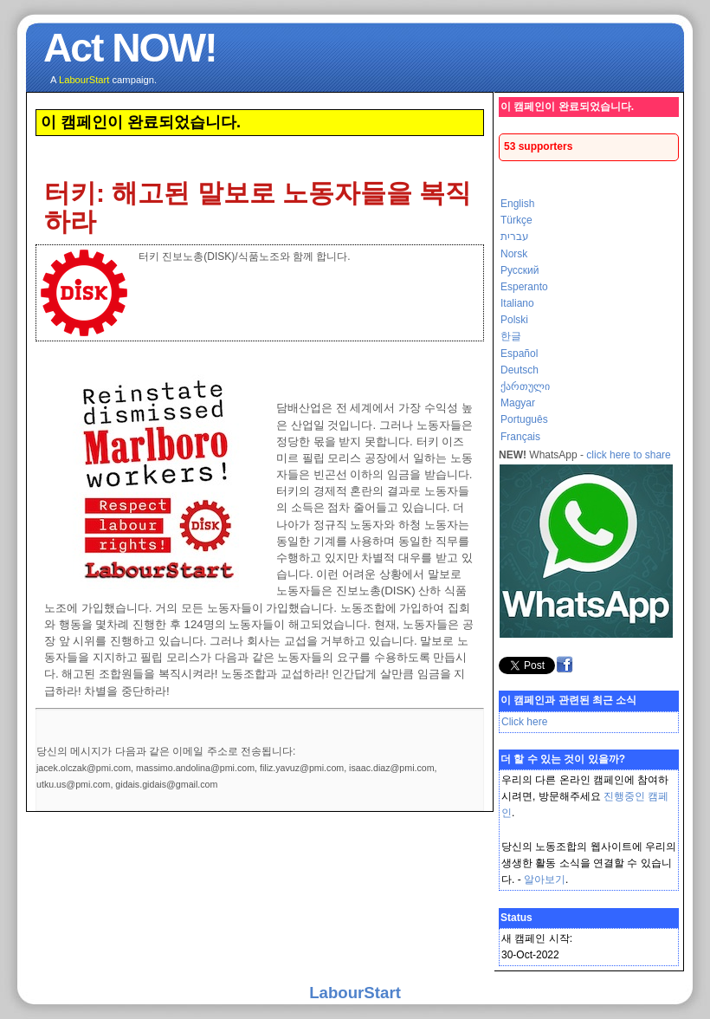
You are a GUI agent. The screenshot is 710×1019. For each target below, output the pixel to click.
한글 (510, 336)
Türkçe (516, 220)
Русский (519, 270)
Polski (514, 320)
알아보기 (544, 879)
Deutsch (519, 370)
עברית (514, 236)
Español (519, 353)
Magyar (517, 403)
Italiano (517, 303)
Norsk (513, 254)
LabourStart (355, 992)
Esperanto (524, 287)
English (517, 204)
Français (520, 437)
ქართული (525, 386)
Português (524, 419)
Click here (524, 722)
